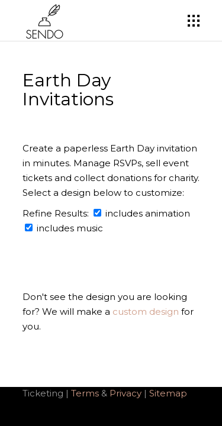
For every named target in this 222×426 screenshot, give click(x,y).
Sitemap (168, 393)
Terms (85, 393)
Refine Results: (63, 213)
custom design (145, 311)
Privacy (127, 393)
